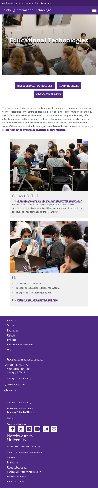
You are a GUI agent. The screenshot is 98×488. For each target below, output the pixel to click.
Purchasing (13, 330)
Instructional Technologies (34, 85)
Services (11, 325)
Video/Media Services (48, 94)
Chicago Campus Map (18, 378)
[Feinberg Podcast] (54, 429)
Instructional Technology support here (37, 299)
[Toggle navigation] (94, 10)
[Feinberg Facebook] (12, 429)
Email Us (11, 390)
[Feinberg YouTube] (37, 429)
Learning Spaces (69, 85)
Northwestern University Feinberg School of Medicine (26, 3)
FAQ (9, 349)
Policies (11, 334)
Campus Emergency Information (24, 471)
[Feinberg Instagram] (46, 429)
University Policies (16, 476)
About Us (11, 320)
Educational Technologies (20, 344)
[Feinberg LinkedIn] (29, 429)
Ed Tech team (24, 200)
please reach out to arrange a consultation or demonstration (33, 129)
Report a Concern (16, 481)
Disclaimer (12, 462)
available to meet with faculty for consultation (57, 200)
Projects (11, 339)
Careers (11, 457)
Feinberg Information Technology (26, 10)
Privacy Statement (16, 466)
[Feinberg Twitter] (21, 429)
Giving (10, 418)
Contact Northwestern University (24, 452)
